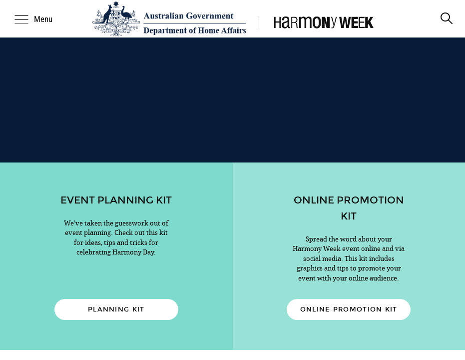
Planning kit (116, 309)
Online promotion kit (349, 309)
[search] (446, 19)
